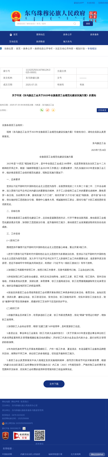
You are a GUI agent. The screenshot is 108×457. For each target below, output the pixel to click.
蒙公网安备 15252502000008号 (17, 423)
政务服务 (94, 34)
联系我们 (25, 401)
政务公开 (67, 34)
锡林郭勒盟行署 (55, 454)
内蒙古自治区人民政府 (30, 454)
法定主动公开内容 (64, 48)
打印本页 (102, 110)
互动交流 (13, 41)
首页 (13, 34)
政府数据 (40, 41)
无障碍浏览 (103, 3)
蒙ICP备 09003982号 (11, 428)
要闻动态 (40, 34)
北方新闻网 (76, 454)
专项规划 (91, 48)
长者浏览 (91, 3)
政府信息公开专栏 (44, 48)
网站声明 (15, 401)
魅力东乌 (67, 41)
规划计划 (80, 48)
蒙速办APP (79, 3)
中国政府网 (7, 454)
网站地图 (6, 401)
